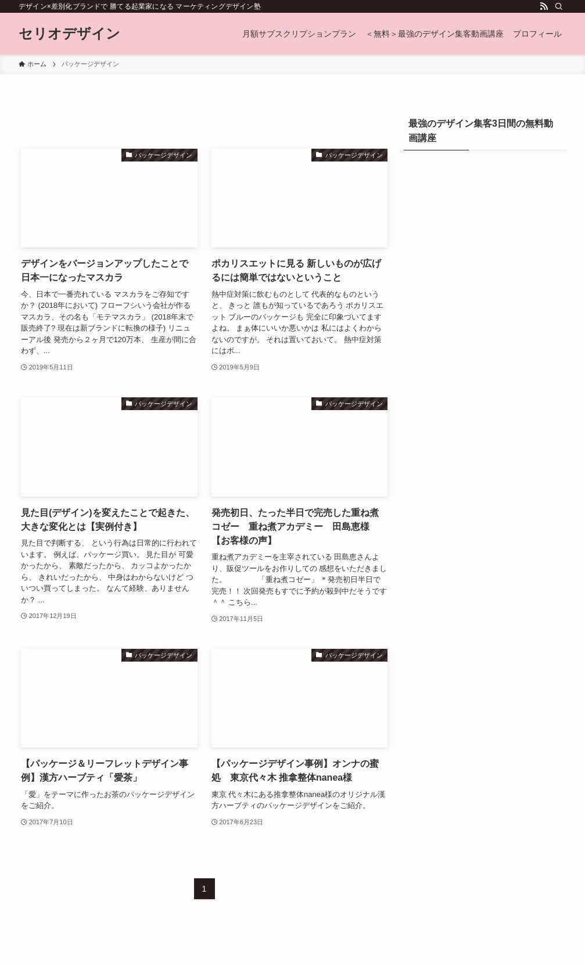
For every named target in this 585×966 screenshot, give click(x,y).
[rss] (543, 6)
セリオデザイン (69, 34)
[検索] (558, 6)
